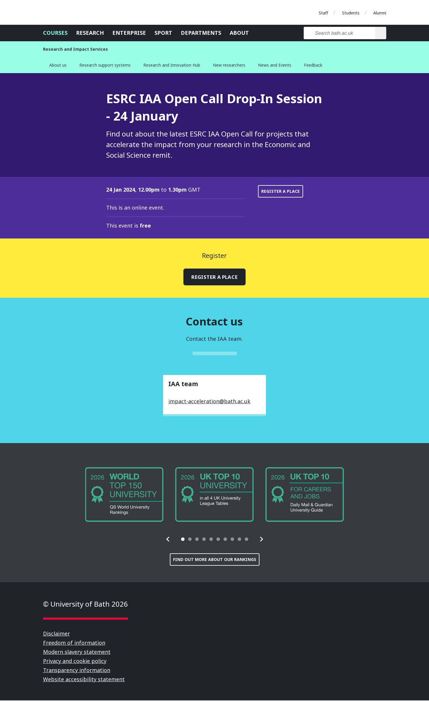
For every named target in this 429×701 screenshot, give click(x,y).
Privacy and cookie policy (74, 661)
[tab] (183, 540)
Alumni (379, 13)
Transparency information (76, 670)
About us (58, 65)
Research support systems (105, 65)
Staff (323, 13)
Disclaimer (56, 634)
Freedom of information (74, 643)
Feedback (313, 65)
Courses (55, 32)
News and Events (274, 65)
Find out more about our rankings (214, 560)
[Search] (380, 33)
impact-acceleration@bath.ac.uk (209, 401)
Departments (201, 32)
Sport (163, 32)
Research (90, 32)
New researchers (229, 65)
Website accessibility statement (84, 679)
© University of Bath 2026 (85, 604)
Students (350, 13)
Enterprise (129, 32)
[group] (124, 495)
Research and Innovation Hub (171, 65)
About (239, 32)
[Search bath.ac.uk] (339, 33)
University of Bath (69, 12)
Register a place (280, 191)
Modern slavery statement (77, 652)
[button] (168, 540)
